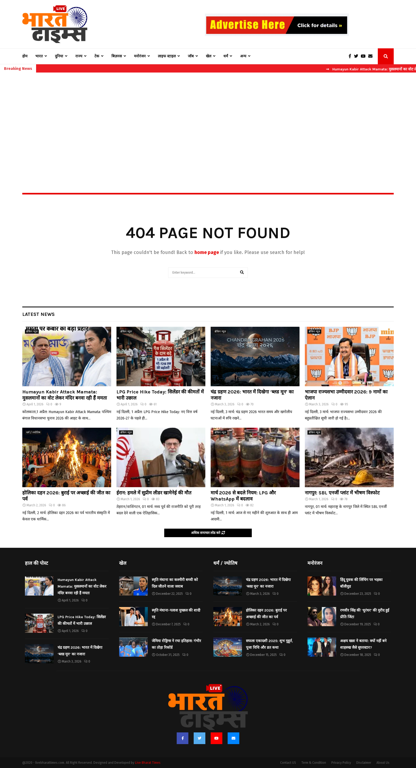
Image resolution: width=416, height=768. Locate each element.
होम (24, 56)
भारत (39, 56)
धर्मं (225, 56)
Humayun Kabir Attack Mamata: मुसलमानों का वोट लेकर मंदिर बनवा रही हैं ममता (64, 395)
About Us (382, 763)
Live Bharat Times (148, 763)
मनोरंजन (140, 56)
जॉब (191, 56)
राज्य (78, 56)
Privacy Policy (341, 763)
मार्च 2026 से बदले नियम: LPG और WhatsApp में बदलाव (243, 496)
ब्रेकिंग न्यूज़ (31, 331)
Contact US (288, 763)
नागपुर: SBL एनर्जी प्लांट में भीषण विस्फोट (342, 493)
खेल (208, 56)
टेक (96, 56)
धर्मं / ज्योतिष (33, 432)
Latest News (38, 314)
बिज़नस (116, 56)
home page (206, 252)
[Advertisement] (208, 121)
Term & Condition (313, 763)
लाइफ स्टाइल (167, 56)
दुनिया (59, 56)
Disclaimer (363, 763)
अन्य (243, 56)
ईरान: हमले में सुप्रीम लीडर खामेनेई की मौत (153, 493)
